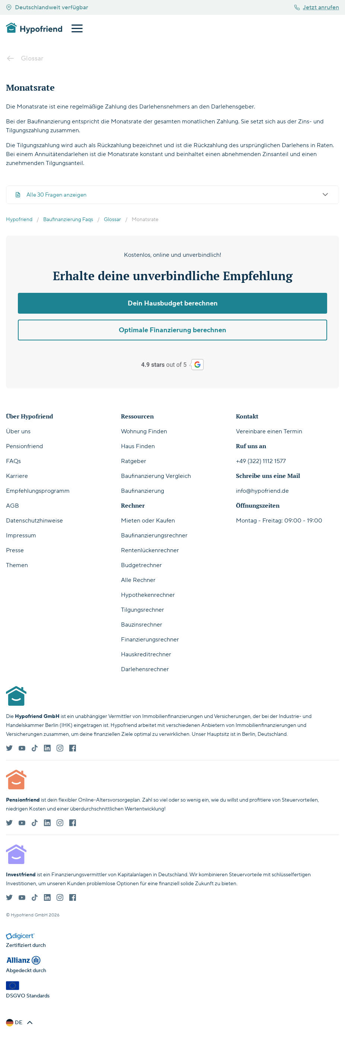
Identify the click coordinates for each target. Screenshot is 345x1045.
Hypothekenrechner (148, 595)
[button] (20, 1022)
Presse (15, 550)
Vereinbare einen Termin (269, 431)
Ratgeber (133, 461)
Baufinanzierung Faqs (68, 219)
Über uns (18, 431)
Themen (17, 565)
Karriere (17, 476)
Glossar (112, 219)
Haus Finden (138, 446)
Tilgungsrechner (142, 610)
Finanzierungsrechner (150, 639)
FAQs (13, 461)
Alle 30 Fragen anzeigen (172, 194)
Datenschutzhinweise (34, 520)
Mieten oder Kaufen (148, 520)
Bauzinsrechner (141, 624)
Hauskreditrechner (146, 654)
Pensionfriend (24, 446)
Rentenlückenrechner (150, 550)
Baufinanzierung (142, 491)
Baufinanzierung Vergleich (156, 476)
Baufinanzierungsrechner (154, 535)
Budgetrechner (141, 565)
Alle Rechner (138, 580)
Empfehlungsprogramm (38, 491)
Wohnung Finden (144, 431)
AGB (12, 505)
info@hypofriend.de (262, 491)
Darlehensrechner (145, 669)
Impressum (21, 535)
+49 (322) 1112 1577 (261, 461)
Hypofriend (19, 219)
